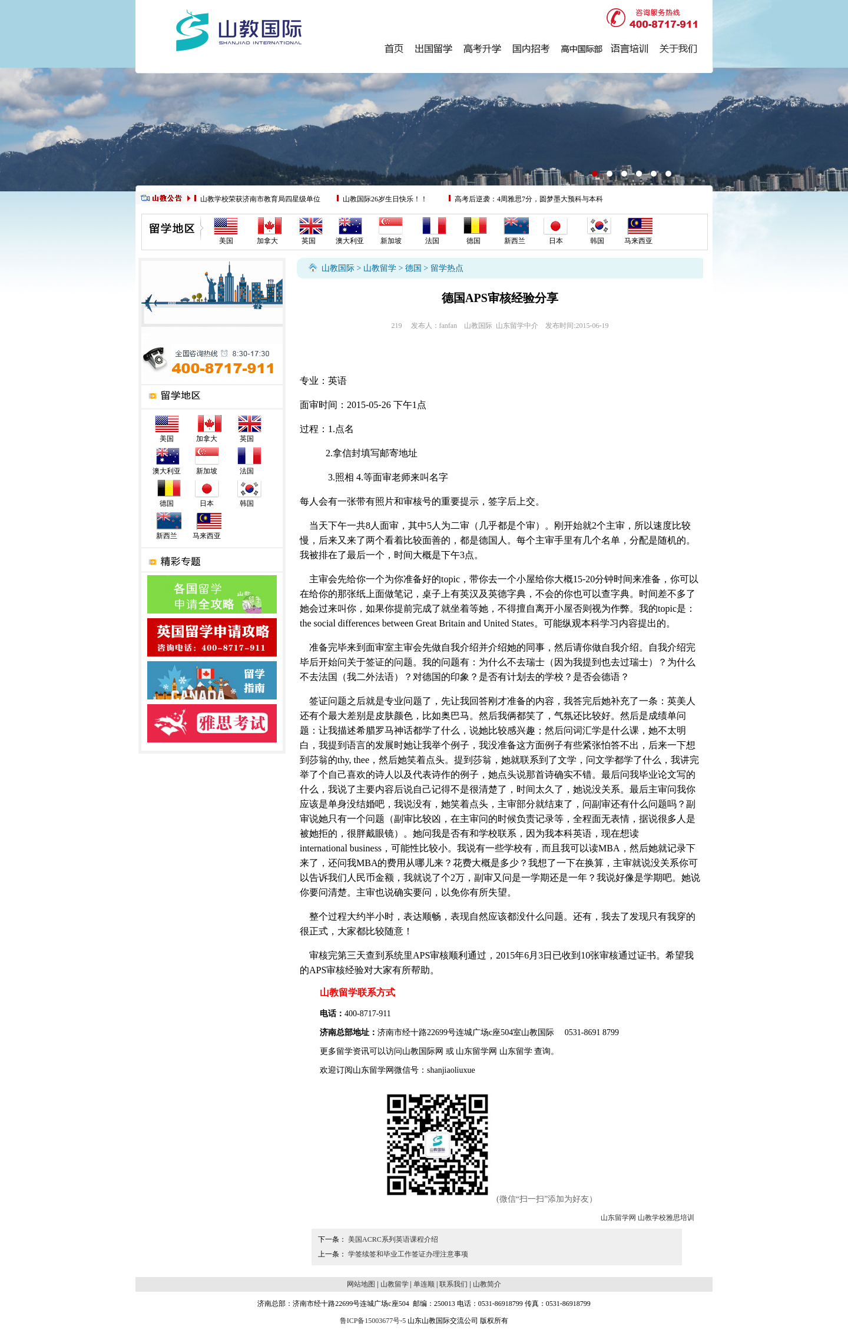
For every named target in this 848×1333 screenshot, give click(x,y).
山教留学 (379, 268)
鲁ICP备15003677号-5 (373, 1321)
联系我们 (453, 1284)
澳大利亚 (350, 241)
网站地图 (361, 1284)
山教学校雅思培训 (666, 1217)
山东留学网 (476, 1051)
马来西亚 (638, 241)
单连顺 (424, 1284)
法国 (432, 241)
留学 (344, 1051)
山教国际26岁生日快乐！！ (385, 199)
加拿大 (267, 241)
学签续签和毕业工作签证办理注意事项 (408, 1254)
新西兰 (514, 241)
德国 (473, 241)
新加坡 (391, 241)
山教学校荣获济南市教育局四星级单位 (260, 199)
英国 (309, 241)
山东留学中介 (517, 325)
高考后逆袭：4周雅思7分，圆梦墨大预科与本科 (529, 199)
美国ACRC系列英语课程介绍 (393, 1239)
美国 (226, 241)
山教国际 (338, 268)
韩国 (597, 241)
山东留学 (515, 1051)
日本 (556, 241)
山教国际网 (422, 1051)
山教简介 (487, 1284)
